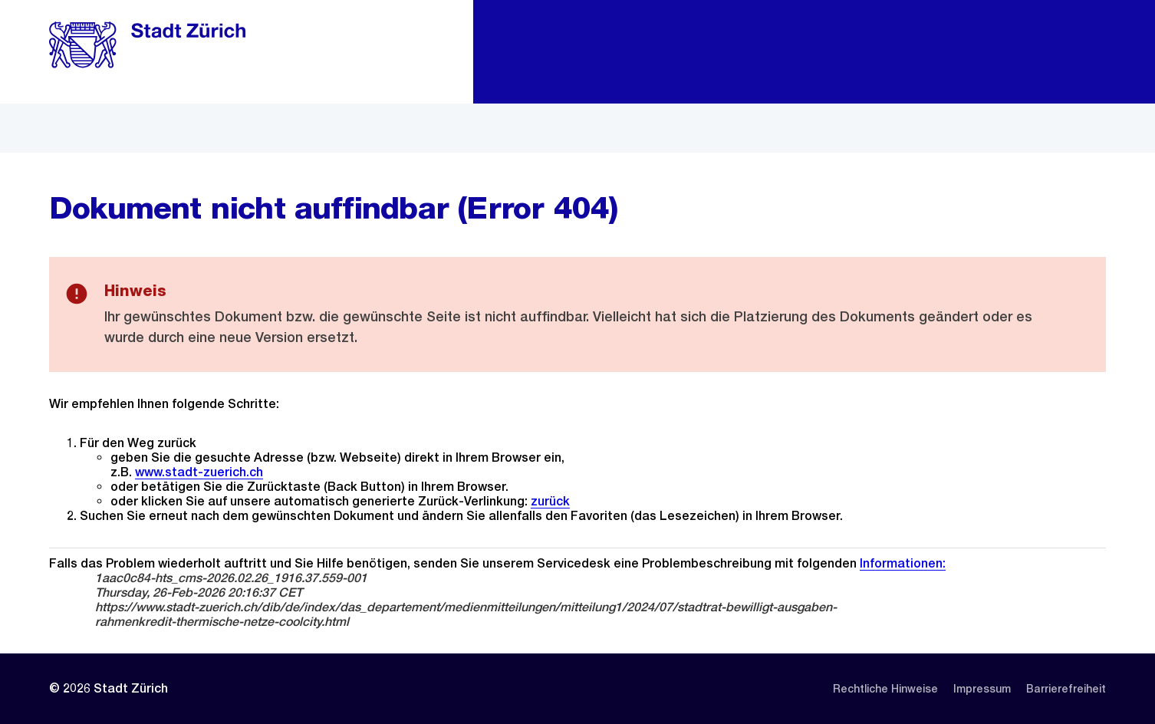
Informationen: (903, 563)
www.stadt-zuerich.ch (199, 472)
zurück (550, 501)
